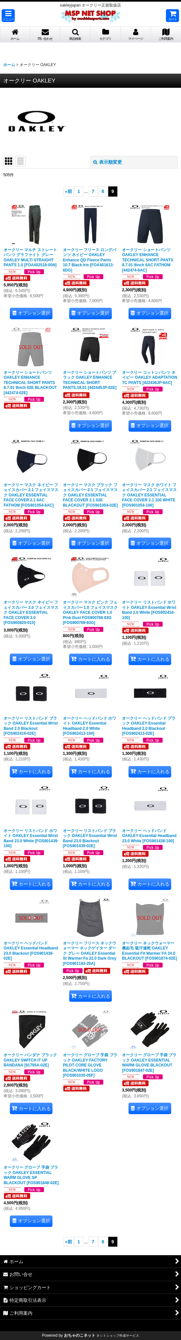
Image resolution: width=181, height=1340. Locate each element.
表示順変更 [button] (107, 162)
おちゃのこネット (79, 1335)
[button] (8, 15)
